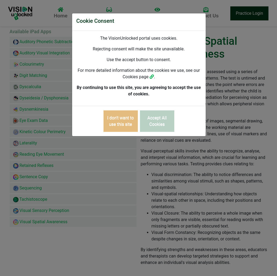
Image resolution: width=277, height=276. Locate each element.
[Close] (121, 121)
